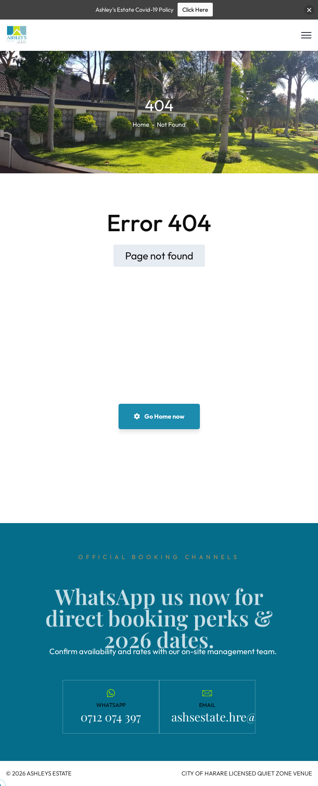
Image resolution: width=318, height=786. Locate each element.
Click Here (195, 9)
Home (141, 124)
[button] (309, 10)
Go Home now (159, 416)
